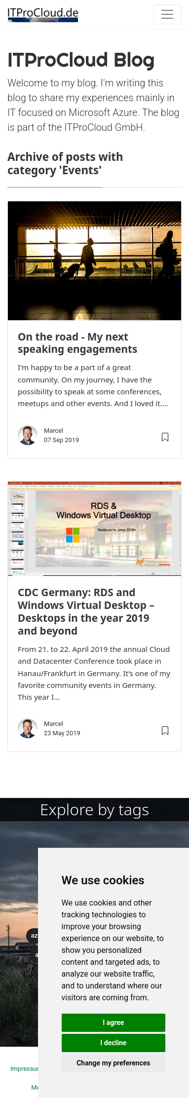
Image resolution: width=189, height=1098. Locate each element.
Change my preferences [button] (113, 1063)
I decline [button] (113, 1043)
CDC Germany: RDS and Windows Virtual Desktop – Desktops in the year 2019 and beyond (86, 611)
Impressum (26, 1068)
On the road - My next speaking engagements (77, 343)
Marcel (53, 430)
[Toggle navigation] (167, 14)
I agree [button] (113, 1022)
